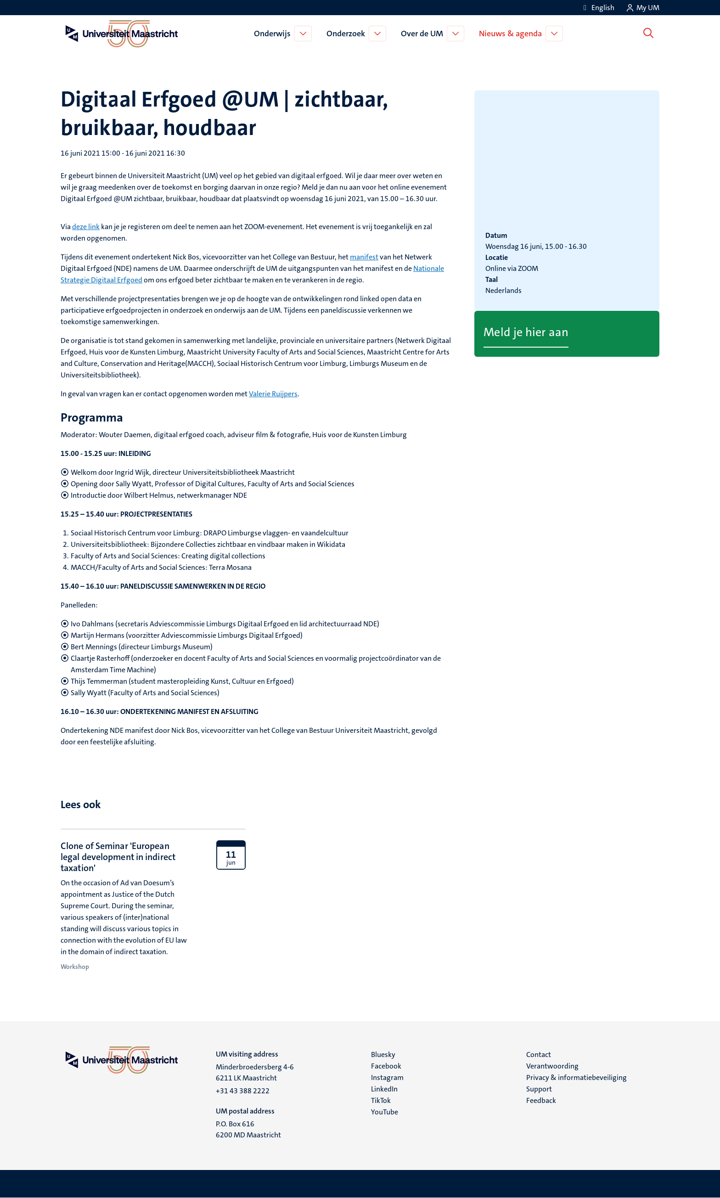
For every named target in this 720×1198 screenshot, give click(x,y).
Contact (538, 1054)
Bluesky (383, 1054)
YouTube (384, 1112)
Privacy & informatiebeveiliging (576, 1077)
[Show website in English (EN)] (597, 7)
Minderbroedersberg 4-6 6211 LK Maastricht (255, 1072)
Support (539, 1089)
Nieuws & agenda (512, 33)
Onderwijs (274, 33)
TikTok (381, 1100)
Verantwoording (552, 1066)
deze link (86, 226)
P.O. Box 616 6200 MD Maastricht (248, 1129)
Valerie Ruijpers (273, 394)
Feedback (541, 1100)
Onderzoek (347, 33)
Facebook (386, 1066)
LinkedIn (384, 1089)
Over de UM (424, 33)
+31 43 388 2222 (243, 1091)
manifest (364, 257)
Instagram (387, 1077)
